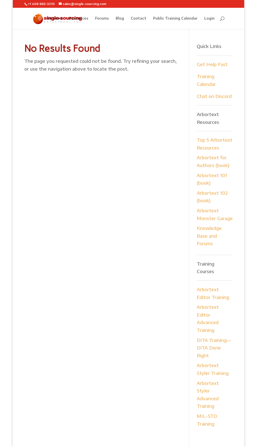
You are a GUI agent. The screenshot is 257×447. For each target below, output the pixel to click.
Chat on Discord (214, 96)
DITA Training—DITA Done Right (214, 347)
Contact (138, 18)
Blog (120, 18)
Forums (102, 18)
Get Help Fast (212, 64)
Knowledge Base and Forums (209, 235)
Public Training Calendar (175, 18)
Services (54, 18)
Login (209, 18)
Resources (78, 18)
